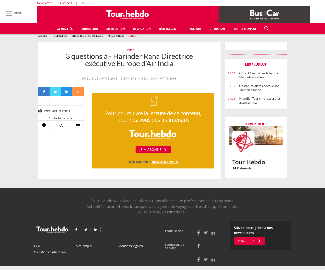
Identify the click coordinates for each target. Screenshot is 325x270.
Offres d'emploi (245, 29)
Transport (193, 29)
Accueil (42, 35)
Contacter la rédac (61, 118)
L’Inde (132, 35)
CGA (37, 246)
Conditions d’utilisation (50, 252)
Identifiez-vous (165, 162)
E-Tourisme (218, 29)
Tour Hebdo (59, 35)
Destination (142, 29)
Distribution (115, 29)
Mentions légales (130, 246)
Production (89, 29)
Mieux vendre (116, 35)
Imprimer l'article (57, 111)
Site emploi (84, 246)
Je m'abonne (150, 149)
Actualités (65, 29)
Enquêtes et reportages (87, 35)
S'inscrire (247, 241)
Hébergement (168, 29)
